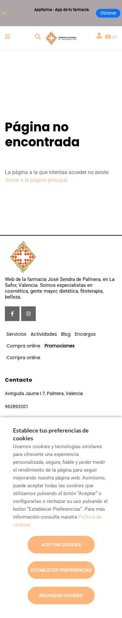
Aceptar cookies (61, 544)
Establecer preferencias (61, 570)
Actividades (44, 334)
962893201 (16, 406)
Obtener (108, 13)
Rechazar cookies (61, 595)
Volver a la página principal (36, 180)
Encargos (85, 334)
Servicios (16, 334)
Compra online (23, 346)
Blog (66, 334)
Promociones (60, 346)
